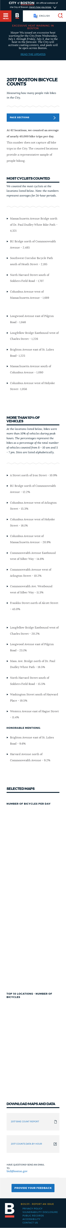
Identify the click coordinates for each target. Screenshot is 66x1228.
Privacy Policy (33, 1209)
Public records (33, 1216)
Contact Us (30, 1223)
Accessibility (31, 1219)
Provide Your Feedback (33, 1188)
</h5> (33, 891)
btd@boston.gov (17, 1171)
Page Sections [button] (32, 117)
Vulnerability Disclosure (40, 1212)
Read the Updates (33, 54)
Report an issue (37, 1204)
